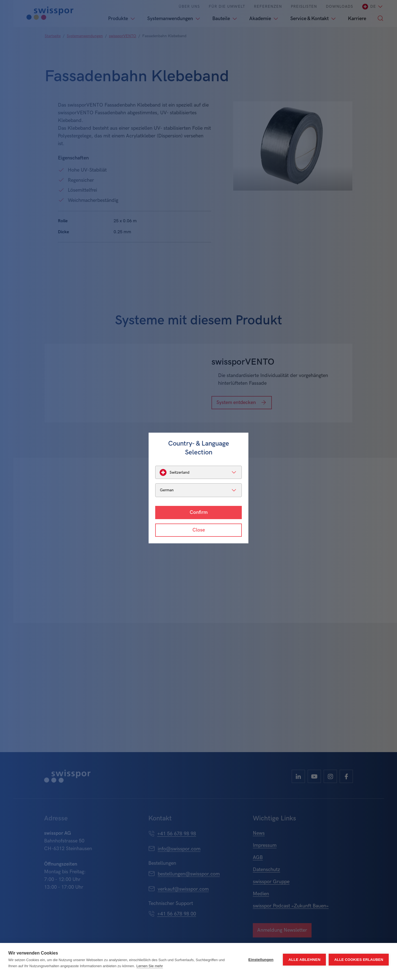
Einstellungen (260, 960)
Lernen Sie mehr (149, 966)
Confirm (199, 512)
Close (198, 530)
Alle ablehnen (304, 960)
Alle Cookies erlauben (358, 960)
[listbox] (198, 472)
